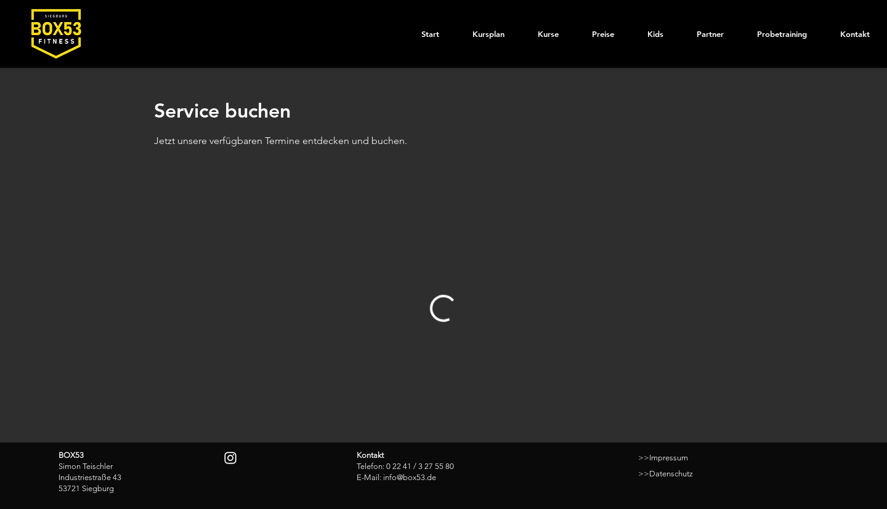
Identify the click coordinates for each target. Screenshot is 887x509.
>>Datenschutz (665, 473)
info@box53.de (409, 477)
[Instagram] (230, 458)
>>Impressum (663, 457)
